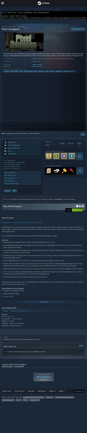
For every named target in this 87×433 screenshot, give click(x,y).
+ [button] (74, 72)
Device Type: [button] (33, 401)
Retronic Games (37, 66)
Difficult (52, 72)
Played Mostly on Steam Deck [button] (63, 398)
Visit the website (9, 173)
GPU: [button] (24, 401)
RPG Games (12, 28)
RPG (21, 72)
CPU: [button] (17, 401)
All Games (5, 28)
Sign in (3, 134)
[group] (43, 400)
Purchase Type (19, 392)
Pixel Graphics (14, 72)
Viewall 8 (79, 172)
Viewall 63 (79, 157)
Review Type (6, 392)
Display (61, 392)
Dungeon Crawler (28, 72)
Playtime (52, 392)
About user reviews (7, 367)
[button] (77, 211)
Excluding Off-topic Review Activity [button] (32, 398)
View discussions (9, 182)
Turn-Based (66, 72)
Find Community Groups (11, 185)
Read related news (9, 179)
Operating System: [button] (7, 401)
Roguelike (6, 72)
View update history (10, 176)
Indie (35, 72)
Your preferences (19, 367)
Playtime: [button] (48, 398)
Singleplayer (59, 72)
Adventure (40, 72)
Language (31, 392)
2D (71, 72)
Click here (57, 200)
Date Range (41, 392)
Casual (47, 72)
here (36, 353)
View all (81, 347)
